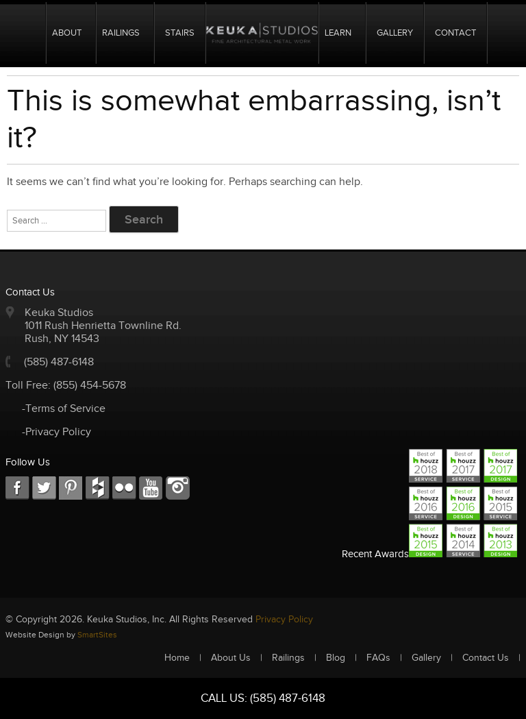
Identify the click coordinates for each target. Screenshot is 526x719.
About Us (231, 658)
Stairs (180, 32)
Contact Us (485, 658)
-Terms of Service (63, 408)
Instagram (178, 488)
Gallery (395, 32)
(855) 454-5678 (89, 385)
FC (98, 488)
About (67, 32)
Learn (338, 32)
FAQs (378, 658)
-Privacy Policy (56, 432)
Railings (121, 32)
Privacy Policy (284, 619)
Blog (335, 658)
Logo (261, 33)
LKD (71, 488)
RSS (124, 488)
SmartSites (97, 634)
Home (29, 33)
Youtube (151, 488)
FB (17, 488)
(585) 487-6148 (59, 362)
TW (44, 488)
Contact (455, 32)
